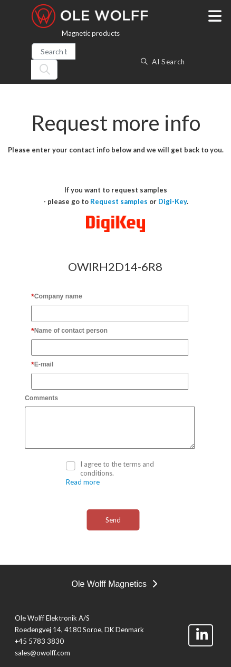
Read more (83, 482)
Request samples (119, 201)
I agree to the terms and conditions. (117, 468)
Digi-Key (172, 201)
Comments (41, 398)
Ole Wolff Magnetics (114, 583)
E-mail (44, 364)
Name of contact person (71, 330)
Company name (58, 296)
